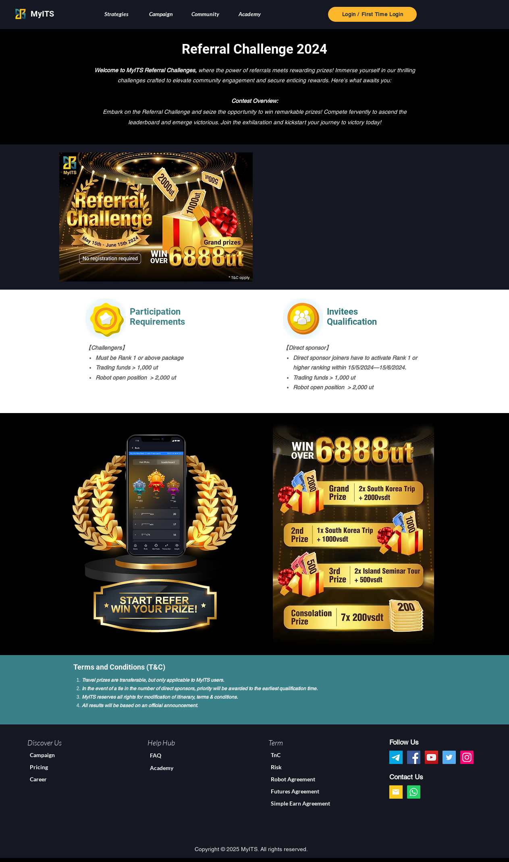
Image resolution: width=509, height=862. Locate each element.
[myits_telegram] (396, 757)
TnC (275, 754)
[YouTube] (431, 757)
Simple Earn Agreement (300, 803)
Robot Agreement (293, 779)
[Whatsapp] (413, 792)
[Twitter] (449, 757)
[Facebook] (413, 757)
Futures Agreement (295, 791)
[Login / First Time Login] (372, 14)
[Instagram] (467, 757)
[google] (396, 792)
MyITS (42, 14)
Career (38, 779)
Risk (276, 767)
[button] (116, 14)
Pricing (39, 767)
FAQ (155, 755)
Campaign (42, 754)
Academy (161, 767)
